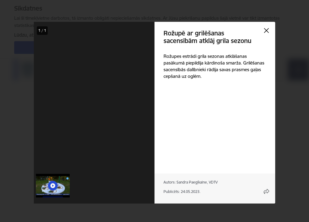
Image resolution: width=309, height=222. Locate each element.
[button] (53, 185)
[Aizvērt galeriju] (266, 30)
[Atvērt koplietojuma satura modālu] (266, 191)
